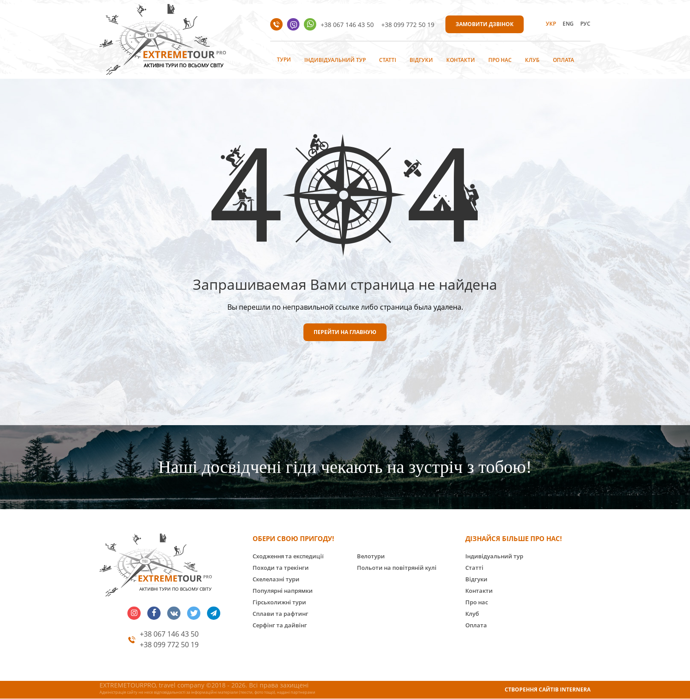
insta (134, 613)
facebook (154, 613)
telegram (213, 613)
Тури (284, 59)
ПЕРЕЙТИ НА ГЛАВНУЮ (345, 332)
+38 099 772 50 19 (407, 24)
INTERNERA (575, 689)
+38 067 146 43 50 (347, 24)
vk (173, 613)
